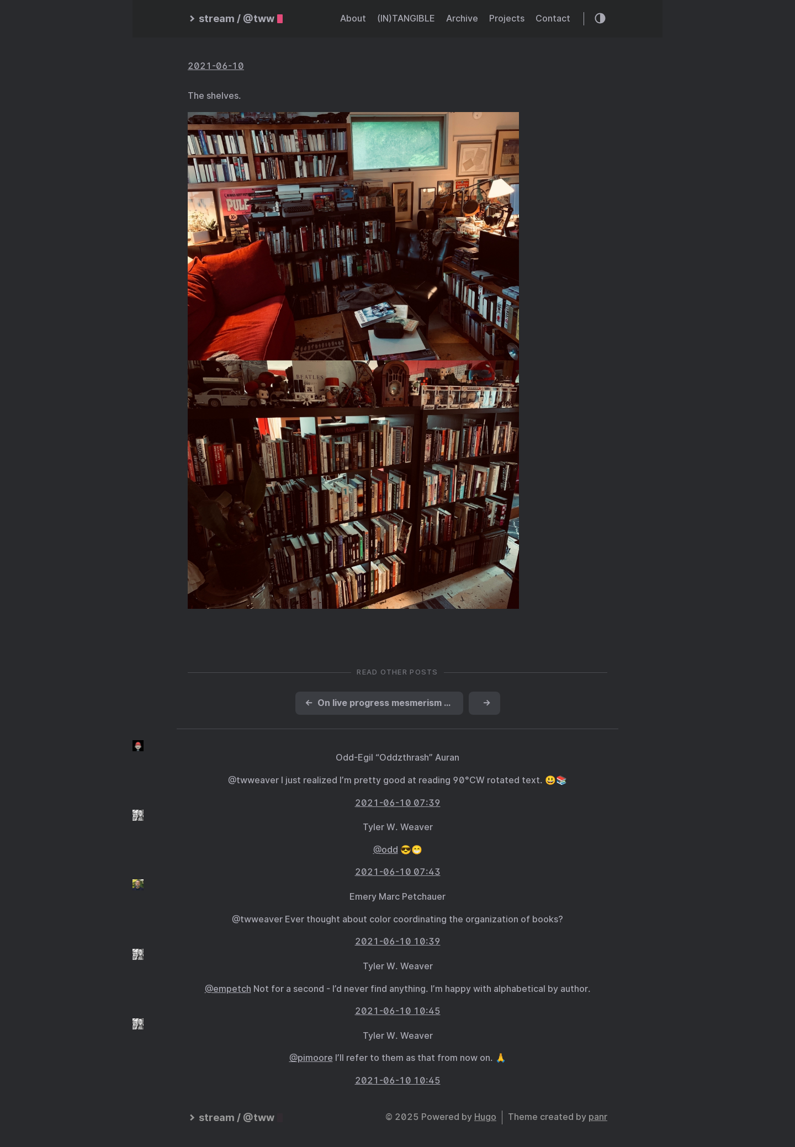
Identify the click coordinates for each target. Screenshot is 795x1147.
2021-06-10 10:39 (398, 941)
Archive (462, 18)
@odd (385, 850)
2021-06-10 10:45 (398, 1011)
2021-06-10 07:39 (398, 803)
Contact (553, 18)
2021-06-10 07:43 (398, 872)
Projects (506, 18)
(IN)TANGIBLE (406, 18)
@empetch (228, 989)
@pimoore (311, 1058)
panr (598, 1117)
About (353, 18)
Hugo (485, 1117)
